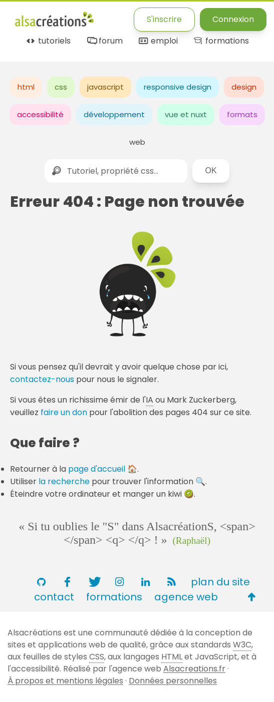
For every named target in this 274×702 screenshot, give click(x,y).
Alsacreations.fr (194, 668)
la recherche (64, 481)
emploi (157, 41)
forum (103, 41)
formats (242, 114)
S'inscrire (164, 19)
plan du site (220, 582)
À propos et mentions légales (65, 680)
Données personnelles (173, 680)
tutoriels (48, 41)
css (61, 87)
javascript (105, 87)
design (243, 87)
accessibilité (40, 114)
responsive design (177, 87)
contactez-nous (42, 379)
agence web (186, 597)
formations (220, 41)
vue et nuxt (186, 114)
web (137, 142)
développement (114, 114)
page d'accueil (96, 469)
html (26, 87)
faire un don (64, 412)
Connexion (233, 19)
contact (54, 597)
